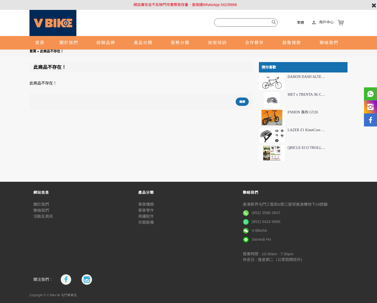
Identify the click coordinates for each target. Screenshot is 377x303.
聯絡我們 (41, 210)
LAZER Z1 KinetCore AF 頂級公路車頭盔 (306, 130)
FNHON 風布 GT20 (303, 112)
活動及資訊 (43, 216)
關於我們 (41, 204)
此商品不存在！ (52, 51)
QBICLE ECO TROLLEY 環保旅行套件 (306, 148)
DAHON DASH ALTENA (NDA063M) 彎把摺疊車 (306, 77)
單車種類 (146, 204)
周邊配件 (146, 216)
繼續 (242, 101)
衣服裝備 (146, 222)
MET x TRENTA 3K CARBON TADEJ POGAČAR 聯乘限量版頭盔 (306, 94)
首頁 (32, 51)
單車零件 (146, 210)
